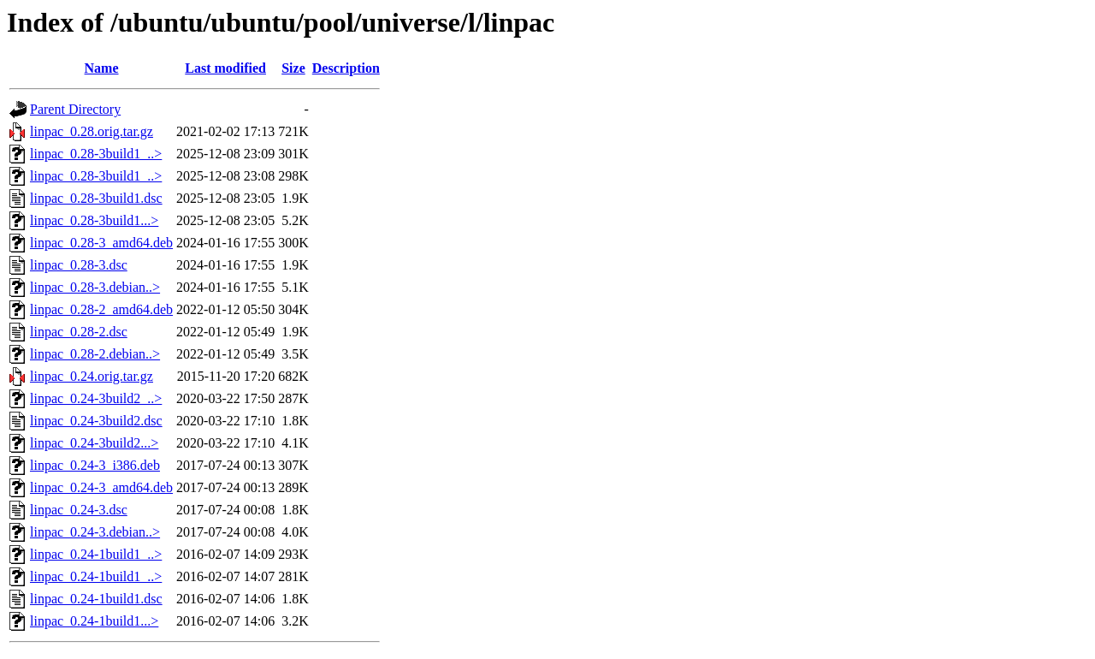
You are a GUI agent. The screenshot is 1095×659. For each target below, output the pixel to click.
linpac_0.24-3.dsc (78, 509)
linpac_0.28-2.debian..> (95, 354)
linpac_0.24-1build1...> (94, 621)
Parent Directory (75, 109)
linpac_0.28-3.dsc (78, 265)
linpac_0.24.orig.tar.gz (91, 376)
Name (102, 68)
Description (346, 68)
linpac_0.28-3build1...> (94, 220)
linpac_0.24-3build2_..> (96, 398)
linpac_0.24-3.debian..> (95, 532)
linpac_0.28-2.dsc (78, 331)
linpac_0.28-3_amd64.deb (101, 242)
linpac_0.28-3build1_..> (96, 153)
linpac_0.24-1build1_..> (96, 554)
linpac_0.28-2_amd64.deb (101, 309)
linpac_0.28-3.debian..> (95, 287)
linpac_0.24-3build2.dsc (96, 420)
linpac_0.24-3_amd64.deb (101, 487)
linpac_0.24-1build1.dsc (96, 598)
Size (293, 68)
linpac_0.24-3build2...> (94, 443)
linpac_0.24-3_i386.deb (95, 465)
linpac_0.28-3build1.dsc (96, 198)
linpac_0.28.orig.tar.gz (91, 131)
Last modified (225, 68)
